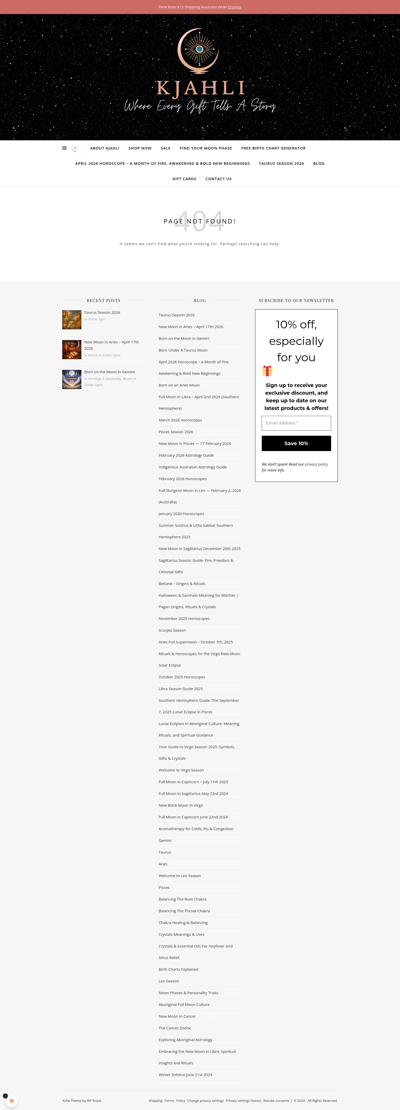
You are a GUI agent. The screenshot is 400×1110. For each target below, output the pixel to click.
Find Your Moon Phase (206, 148)
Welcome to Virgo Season (181, 769)
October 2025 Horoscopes (182, 676)
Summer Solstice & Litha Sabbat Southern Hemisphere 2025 (196, 531)
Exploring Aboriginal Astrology (185, 1039)
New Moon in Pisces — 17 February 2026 (195, 443)
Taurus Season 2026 (281, 163)
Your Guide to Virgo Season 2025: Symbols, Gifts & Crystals (197, 752)
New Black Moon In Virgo (181, 805)
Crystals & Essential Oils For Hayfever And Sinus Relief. (196, 951)
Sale (166, 148)
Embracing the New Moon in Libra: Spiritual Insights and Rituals (197, 1057)
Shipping (155, 1100)
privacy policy (316, 464)
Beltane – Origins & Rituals (182, 583)
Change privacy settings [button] (205, 1100)
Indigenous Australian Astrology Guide (193, 466)
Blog (319, 163)
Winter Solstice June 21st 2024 (185, 1074)
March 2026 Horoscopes (180, 419)
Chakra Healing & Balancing (183, 922)
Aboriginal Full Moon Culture (184, 1004)
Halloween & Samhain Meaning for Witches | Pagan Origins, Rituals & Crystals (199, 601)
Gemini (165, 840)
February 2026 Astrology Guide (186, 455)
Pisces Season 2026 (176, 431)
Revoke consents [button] (276, 1100)
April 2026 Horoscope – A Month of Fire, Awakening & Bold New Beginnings (162, 163)
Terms (169, 1100)
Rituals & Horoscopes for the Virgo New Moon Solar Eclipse (199, 659)
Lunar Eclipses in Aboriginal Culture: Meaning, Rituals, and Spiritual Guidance (199, 729)
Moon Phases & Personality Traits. (189, 992)
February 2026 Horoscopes (183, 478)
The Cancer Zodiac (175, 1027)
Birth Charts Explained (178, 969)
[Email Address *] (296, 423)
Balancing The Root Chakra (182, 899)
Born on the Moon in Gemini (184, 338)
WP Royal (94, 1100)
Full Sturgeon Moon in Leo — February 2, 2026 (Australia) (200, 496)
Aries (163, 863)
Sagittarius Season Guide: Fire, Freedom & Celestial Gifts (196, 566)
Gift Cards (184, 178)
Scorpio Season (172, 630)
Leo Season (169, 980)
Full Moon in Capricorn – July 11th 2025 (193, 781)
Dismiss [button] (235, 6)
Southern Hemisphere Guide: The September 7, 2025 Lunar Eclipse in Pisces (199, 706)
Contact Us (219, 178)
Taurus (165, 852)
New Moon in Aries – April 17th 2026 (191, 326)
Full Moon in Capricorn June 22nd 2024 (193, 816)
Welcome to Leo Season (180, 875)
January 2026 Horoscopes (181, 513)
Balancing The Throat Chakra (184, 910)
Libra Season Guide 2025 (181, 688)
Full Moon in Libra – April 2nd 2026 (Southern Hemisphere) (199, 402)
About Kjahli (104, 148)
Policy (180, 1100)
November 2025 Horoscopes (184, 618)
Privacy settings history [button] (243, 1100)
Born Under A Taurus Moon (183, 350)
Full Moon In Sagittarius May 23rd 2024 (193, 793)
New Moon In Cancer (177, 1016)
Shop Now (140, 148)
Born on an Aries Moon (179, 385)
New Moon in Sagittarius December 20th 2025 (200, 548)
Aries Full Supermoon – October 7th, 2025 (196, 641)
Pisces (164, 887)
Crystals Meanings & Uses (181, 934)
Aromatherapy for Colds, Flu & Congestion (196, 828)
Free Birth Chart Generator (273, 148)
